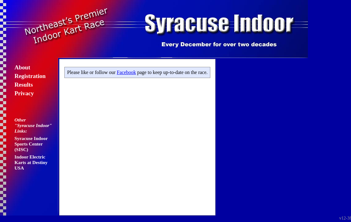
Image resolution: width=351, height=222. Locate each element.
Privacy (24, 93)
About (22, 67)
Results (23, 84)
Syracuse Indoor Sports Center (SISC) (31, 144)
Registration (30, 76)
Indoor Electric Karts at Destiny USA (31, 162)
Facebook (126, 72)
